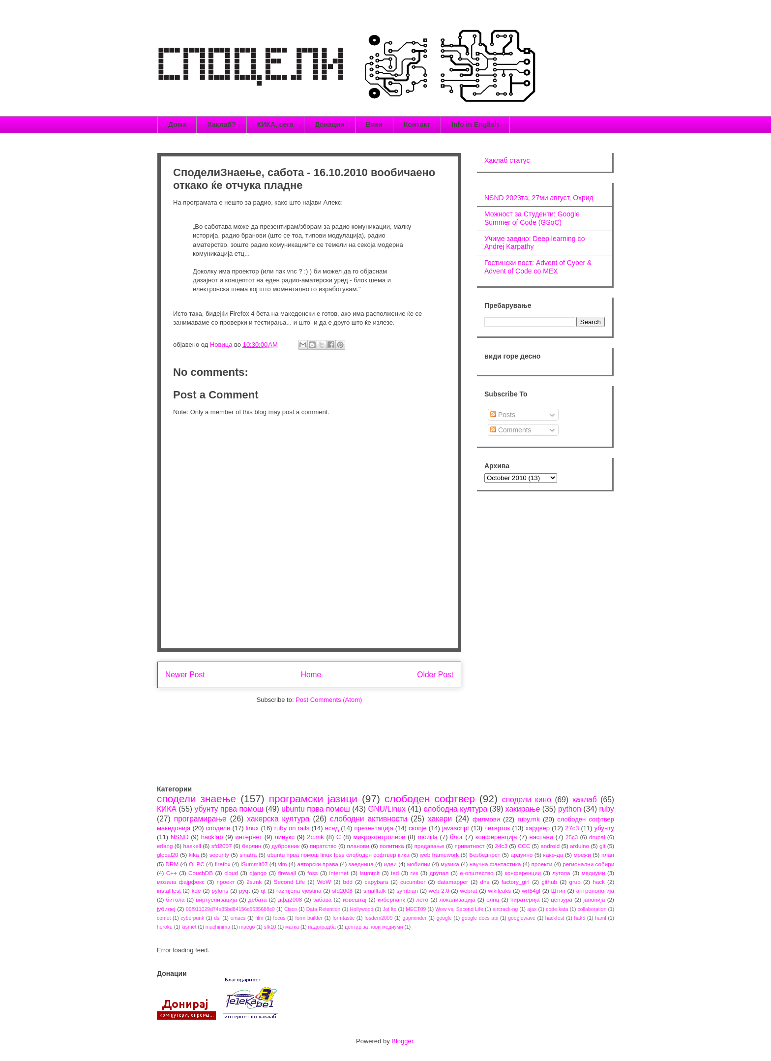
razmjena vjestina (299, 890)
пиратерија (524, 899)
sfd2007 (221, 846)
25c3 (571, 837)
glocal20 (167, 854)
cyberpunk (192, 918)
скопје (418, 828)
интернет (249, 837)
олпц (492, 899)
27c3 (572, 828)
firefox (223, 864)
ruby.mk (528, 819)
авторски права (317, 864)
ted (395, 873)
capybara (376, 882)
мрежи (582, 854)
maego (247, 927)
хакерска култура (278, 819)
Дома (177, 124)
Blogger (402, 1041)
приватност (469, 846)
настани (541, 837)
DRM (172, 864)
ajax (531, 909)
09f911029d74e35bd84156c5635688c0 (230, 909)
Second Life (289, 882)
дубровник (285, 846)
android (550, 846)
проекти (541, 864)
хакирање (522, 809)
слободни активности (368, 819)
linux (252, 828)
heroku (165, 927)
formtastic (343, 918)
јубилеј (166, 909)
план (607, 854)
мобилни (419, 864)
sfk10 (270, 927)
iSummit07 (253, 864)
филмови (486, 819)
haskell (192, 846)
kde (196, 890)
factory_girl (516, 882)
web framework (439, 854)
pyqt (244, 890)
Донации (330, 124)
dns (484, 882)
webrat (468, 890)
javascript (455, 828)
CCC (524, 846)
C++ (171, 873)
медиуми (593, 873)
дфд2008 (290, 899)
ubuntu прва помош (315, 809)
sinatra (248, 854)
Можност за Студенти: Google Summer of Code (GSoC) (532, 218)
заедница (361, 864)
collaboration (592, 909)
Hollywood (361, 909)
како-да (553, 854)
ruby (606, 809)
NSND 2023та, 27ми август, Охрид (538, 198)
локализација (457, 899)
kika (194, 854)
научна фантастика (495, 864)
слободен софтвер (430, 798)
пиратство (323, 846)
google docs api (480, 918)
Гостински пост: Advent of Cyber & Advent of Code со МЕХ (538, 267)
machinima (218, 927)
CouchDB (200, 873)
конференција (496, 837)
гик (414, 873)
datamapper (453, 882)
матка (292, 927)
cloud (231, 873)
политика (392, 846)
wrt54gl (531, 890)
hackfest (554, 918)
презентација (373, 828)
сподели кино (526, 799)
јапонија (594, 899)
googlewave (521, 918)
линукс (284, 837)
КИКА (167, 809)
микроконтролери (379, 837)
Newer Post (185, 674)
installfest (169, 890)
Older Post (435, 674)
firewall (287, 873)
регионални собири (588, 864)
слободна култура (455, 809)
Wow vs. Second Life (459, 909)
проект (225, 882)
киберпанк (391, 899)
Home (311, 674)
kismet (188, 927)
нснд (332, 828)
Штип (558, 890)
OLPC (197, 864)
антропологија (595, 890)
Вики (374, 124)
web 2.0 (439, 890)
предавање (430, 846)
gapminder (414, 918)
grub (574, 882)
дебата (257, 899)
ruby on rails (292, 828)
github (549, 882)
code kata (557, 909)
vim (282, 864)
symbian (407, 890)
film (259, 918)
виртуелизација (216, 899)
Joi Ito (389, 909)
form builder (309, 918)
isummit (370, 873)
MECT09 (416, 909)
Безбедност (484, 854)
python (569, 809)
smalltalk (374, 890)
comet (164, 918)
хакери (440, 819)
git (602, 846)
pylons (220, 890)
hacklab (212, 837)
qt (263, 890)
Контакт (417, 124)
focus (279, 918)
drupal (597, 837)
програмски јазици (313, 798)
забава (322, 899)
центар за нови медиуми (374, 927)
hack (599, 882)
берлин (251, 846)
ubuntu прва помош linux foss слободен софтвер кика (338, 854)
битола (175, 899)
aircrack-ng (505, 909)
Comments (511, 430)
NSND (180, 837)
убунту (604, 828)
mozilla (428, 837)
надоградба (322, 927)
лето (422, 899)
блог (456, 837)
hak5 (580, 918)
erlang (165, 846)
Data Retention (323, 909)
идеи (390, 864)
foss (312, 873)
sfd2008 (342, 890)
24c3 (501, 846)
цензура (561, 899)
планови (358, 846)
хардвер (538, 828)
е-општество (476, 873)
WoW (324, 882)
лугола (561, 873)
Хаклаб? (221, 124)
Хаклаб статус (507, 160)
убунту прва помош (228, 809)
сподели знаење (196, 798)
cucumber (412, 882)
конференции (523, 873)
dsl (217, 918)
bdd (348, 882)
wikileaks (499, 890)
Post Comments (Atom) (329, 699)
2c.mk (315, 837)
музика (450, 864)
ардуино (521, 854)
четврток (497, 828)
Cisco (290, 909)
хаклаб (584, 799)
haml (600, 918)
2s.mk (254, 882)
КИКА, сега (275, 124)
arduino (579, 846)
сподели (218, 828)
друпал (439, 873)
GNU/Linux (386, 809)
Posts (502, 415)
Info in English (475, 124)
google (444, 918)
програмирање (200, 819)
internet (339, 873)
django (258, 873)
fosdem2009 (378, 918)
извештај (354, 899)
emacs (238, 918)
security (219, 854)
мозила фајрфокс (181, 882)
